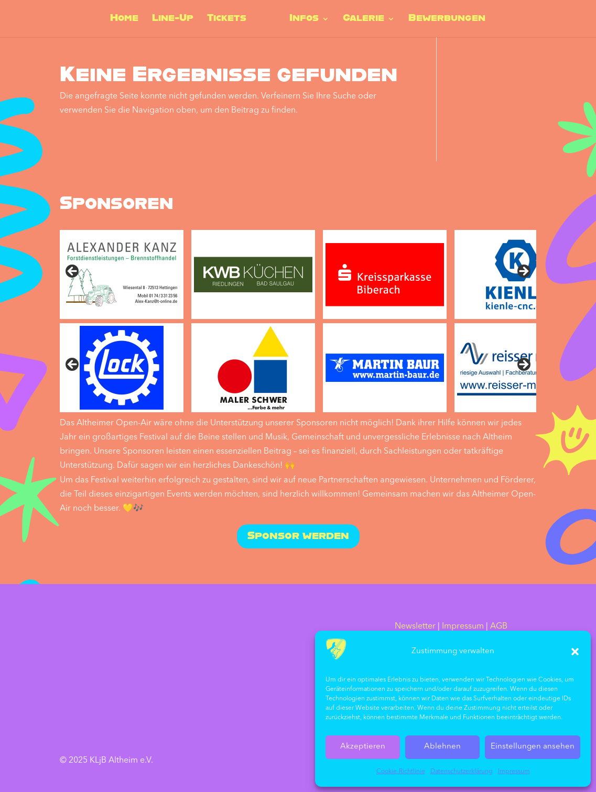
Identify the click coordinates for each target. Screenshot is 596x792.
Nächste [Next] (523, 365)
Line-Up (173, 19)
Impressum (514, 771)
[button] (575, 651)
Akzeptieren (362, 747)
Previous (73, 272)
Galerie (362, 19)
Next (523, 272)
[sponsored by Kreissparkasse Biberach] (385, 274)
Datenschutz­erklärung (461, 771)
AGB (498, 626)
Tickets (227, 19)
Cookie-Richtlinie (400, 771)
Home (125, 19)
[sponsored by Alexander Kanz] (121, 274)
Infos (303, 19)
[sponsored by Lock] (121, 367)
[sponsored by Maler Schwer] (253, 367)
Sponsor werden (298, 536)
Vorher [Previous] (73, 365)
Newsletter (415, 626)
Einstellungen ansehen (533, 747)
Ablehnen (442, 747)
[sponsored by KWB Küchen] (253, 274)
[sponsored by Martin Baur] (385, 367)
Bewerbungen (445, 19)
